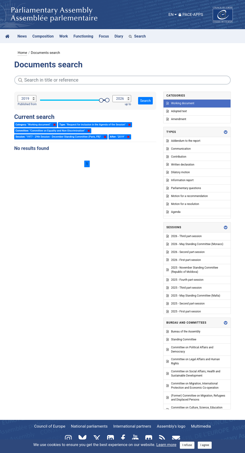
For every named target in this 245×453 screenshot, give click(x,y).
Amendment (176, 119)
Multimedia (201, 426)
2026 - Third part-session (183, 236)
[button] (226, 132)
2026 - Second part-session (185, 252)
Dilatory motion (178, 172)
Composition (43, 36)
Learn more (166, 444)
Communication (178, 148)
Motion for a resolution (182, 204)
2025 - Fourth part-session (184, 279)
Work (63, 36)
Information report (180, 180)
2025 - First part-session (183, 311)
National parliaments (89, 426)
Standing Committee (181, 339)
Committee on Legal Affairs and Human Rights (193, 361)
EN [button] (171, 14)
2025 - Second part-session (185, 303)
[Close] (187, 445)
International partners (132, 426)
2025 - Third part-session (183, 287)
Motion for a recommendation (187, 196)
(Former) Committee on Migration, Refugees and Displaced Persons (195, 397)
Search (137, 36)
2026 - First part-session (183, 260)
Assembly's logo (171, 426)
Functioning (83, 36)
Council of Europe (49, 426)
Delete (53, 124)
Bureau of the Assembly (183, 331)
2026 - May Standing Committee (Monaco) (194, 244)
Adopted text (176, 111)
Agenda (173, 212)
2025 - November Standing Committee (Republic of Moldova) (192, 269)
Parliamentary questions (183, 188)
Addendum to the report (183, 140)
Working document (180, 103)
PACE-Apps (191, 14)
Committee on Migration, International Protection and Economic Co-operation (192, 385)
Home (22, 53)
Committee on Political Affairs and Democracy (189, 349)
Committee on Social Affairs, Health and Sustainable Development (193, 373)
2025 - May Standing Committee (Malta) (193, 295)
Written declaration (180, 164)
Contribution (176, 156)
